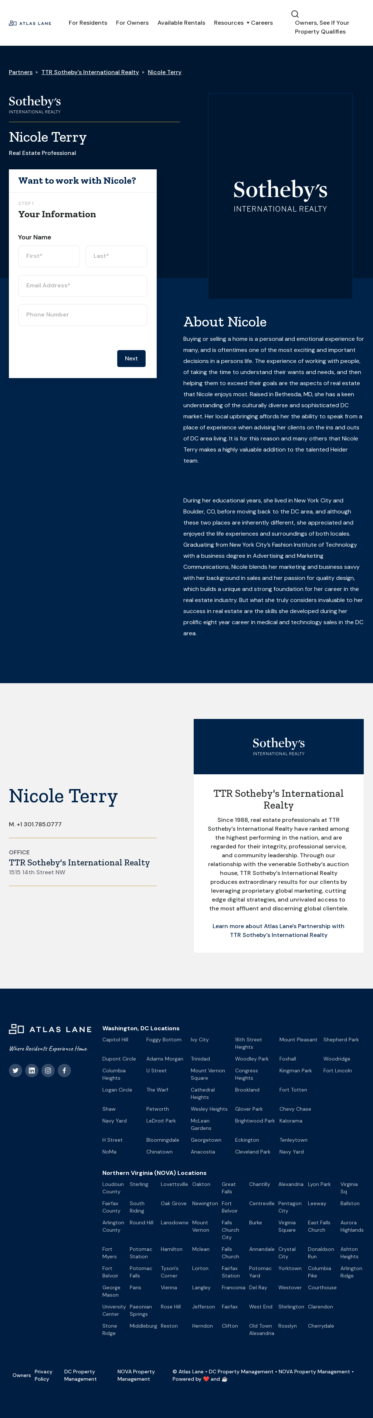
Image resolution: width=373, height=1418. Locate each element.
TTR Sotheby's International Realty (90, 72)
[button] (228, 22)
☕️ (224, 1379)
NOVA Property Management (136, 1375)
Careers (262, 23)
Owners (22, 1375)
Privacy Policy (43, 1375)
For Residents (88, 23)
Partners (21, 72)
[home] (30, 22)
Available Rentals (181, 23)
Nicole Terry (165, 72)
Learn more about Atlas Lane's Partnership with (279, 926)
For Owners (132, 23)
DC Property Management (80, 1375)
